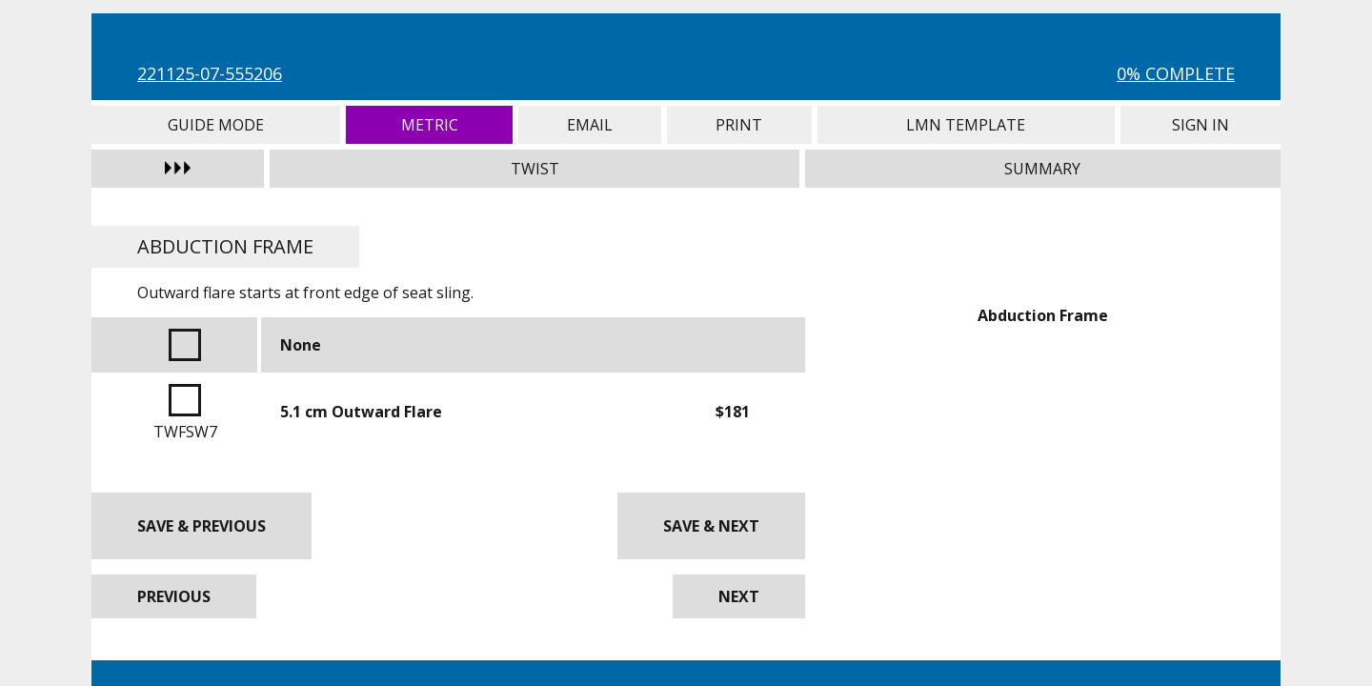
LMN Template (966, 125)
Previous (174, 596)
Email (589, 125)
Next (738, 596)
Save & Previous (201, 525)
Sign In (1200, 125)
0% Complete (1176, 73)
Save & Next (711, 525)
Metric (429, 125)
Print (739, 125)
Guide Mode (215, 125)
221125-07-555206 (209, 73)
